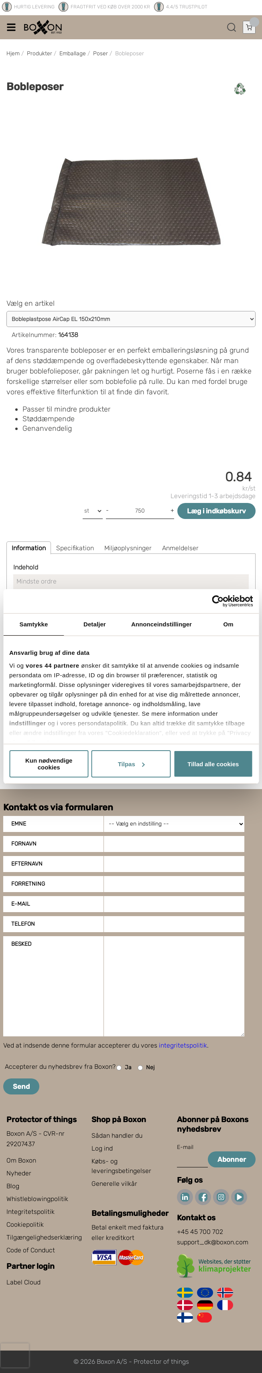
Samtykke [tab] (34, 624)
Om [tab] (228, 624)
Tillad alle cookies (213, 764)
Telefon (23, 924)
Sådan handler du (116, 1135)
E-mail (20, 904)
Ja (124, 1068)
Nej (146, 1068)
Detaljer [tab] (94, 624)
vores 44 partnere (52, 665)
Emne (18, 823)
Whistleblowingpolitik (37, 1199)
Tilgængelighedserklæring (44, 1237)
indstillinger (27, 723)
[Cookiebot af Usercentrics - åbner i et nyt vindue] (218, 601)
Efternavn (27, 863)
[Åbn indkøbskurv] (249, 27)
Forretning (28, 883)
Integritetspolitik (30, 1212)
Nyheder (18, 1173)
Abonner (231, 1159)
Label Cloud (23, 1282)
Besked (21, 944)
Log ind (102, 1148)
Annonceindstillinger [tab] (161, 624)
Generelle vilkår (114, 1183)
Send (21, 1086)
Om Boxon (21, 1160)
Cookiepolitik (25, 1224)
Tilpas (131, 764)
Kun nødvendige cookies (49, 764)
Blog (12, 1186)
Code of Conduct (30, 1250)
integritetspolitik (183, 1045)
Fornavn (24, 843)
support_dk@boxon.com (212, 1242)
